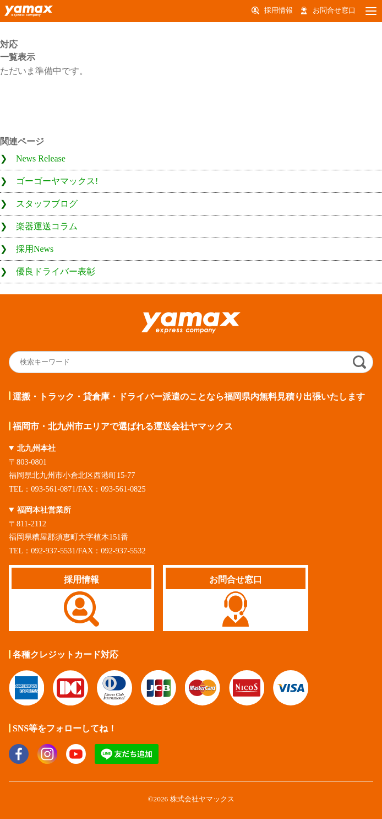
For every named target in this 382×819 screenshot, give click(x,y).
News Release (41, 158)
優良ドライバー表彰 (55, 271)
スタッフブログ (47, 203)
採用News (34, 249)
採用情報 (278, 10)
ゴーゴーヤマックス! (57, 181)
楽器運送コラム (47, 226)
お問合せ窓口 (334, 10)
